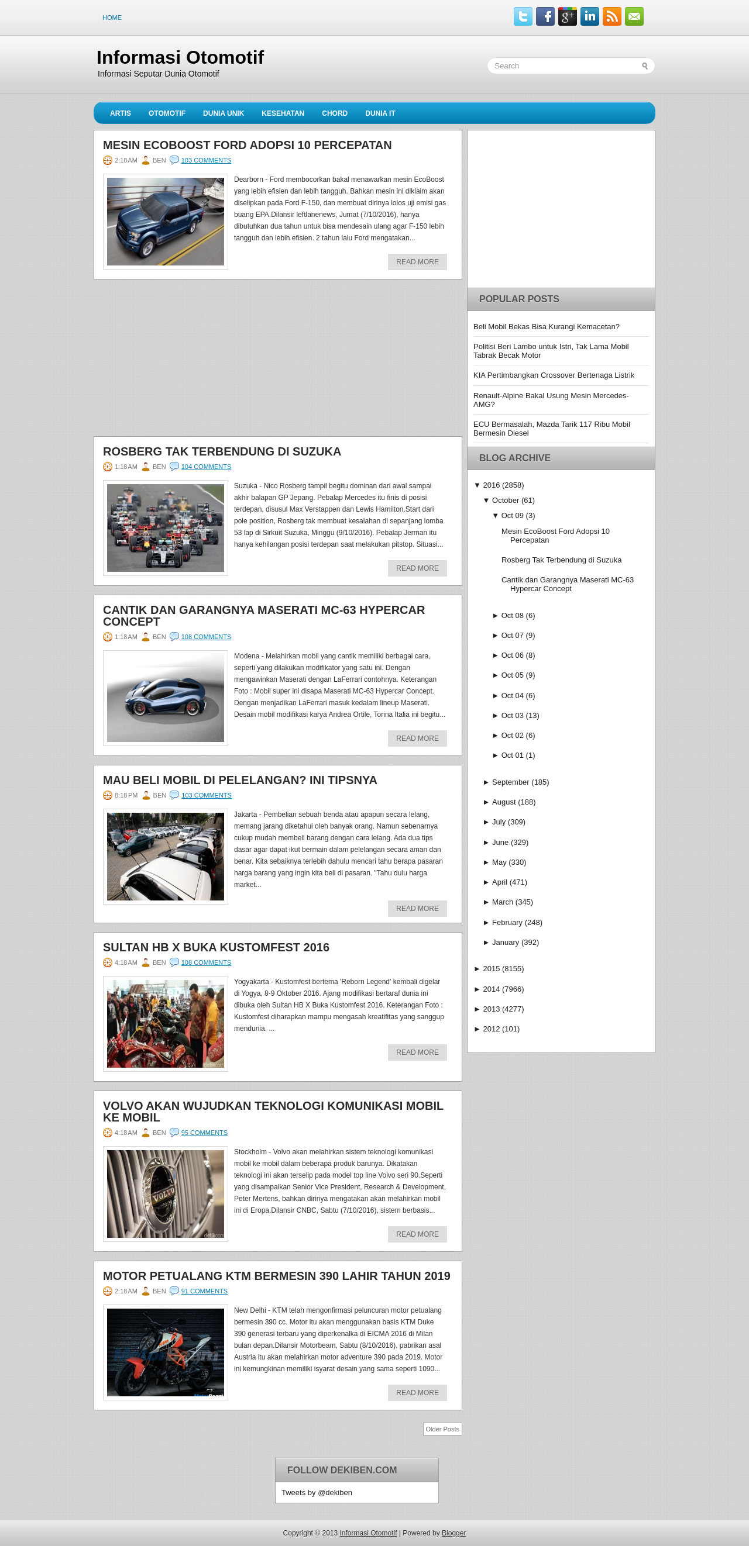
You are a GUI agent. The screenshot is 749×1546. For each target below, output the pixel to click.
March (502, 902)
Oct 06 (512, 655)
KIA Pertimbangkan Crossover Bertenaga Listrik (553, 375)
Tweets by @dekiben (316, 1492)
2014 (491, 989)
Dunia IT (380, 113)
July (499, 821)
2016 (491, 485)
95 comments (204, 1132)
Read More (417, 262)
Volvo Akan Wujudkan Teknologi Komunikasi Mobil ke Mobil (273, 1111)
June (500, 842)
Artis (120, 113)
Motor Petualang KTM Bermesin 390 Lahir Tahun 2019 (277, 1276)
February (507, 922)
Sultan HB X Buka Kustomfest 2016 (216, 947)
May (499, 862)
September (511, 782)
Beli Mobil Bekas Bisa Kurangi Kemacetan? (546, 326)
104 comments (206, 466)
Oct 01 (512, 755)
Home (112, 17)
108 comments (206, 636)
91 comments (204, 1291)
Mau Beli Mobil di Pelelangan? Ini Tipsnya (240, 780)
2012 (491, 1028)
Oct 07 (512, 635)
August (504, 802)
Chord (335, 113)
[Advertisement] (181, 361)
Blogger (454, 1533)
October (505, 500)
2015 (491, 968)
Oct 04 (512, 695)
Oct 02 (512, 735)
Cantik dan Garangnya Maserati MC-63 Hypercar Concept (264, 615)
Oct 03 (512, 715)
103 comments (206, 160)
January (505, 942)
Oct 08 (512, 615)
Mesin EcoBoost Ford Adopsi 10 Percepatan (247, 145)
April (499, 882)
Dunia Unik (223, 113)
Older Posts (442, 1429)
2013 (491, 1009)
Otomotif (167, 113)
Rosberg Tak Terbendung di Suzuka (222, 451)
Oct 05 (512, 675)
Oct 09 (512, 515)
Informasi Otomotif (180, 57)
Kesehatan (283, 113)
